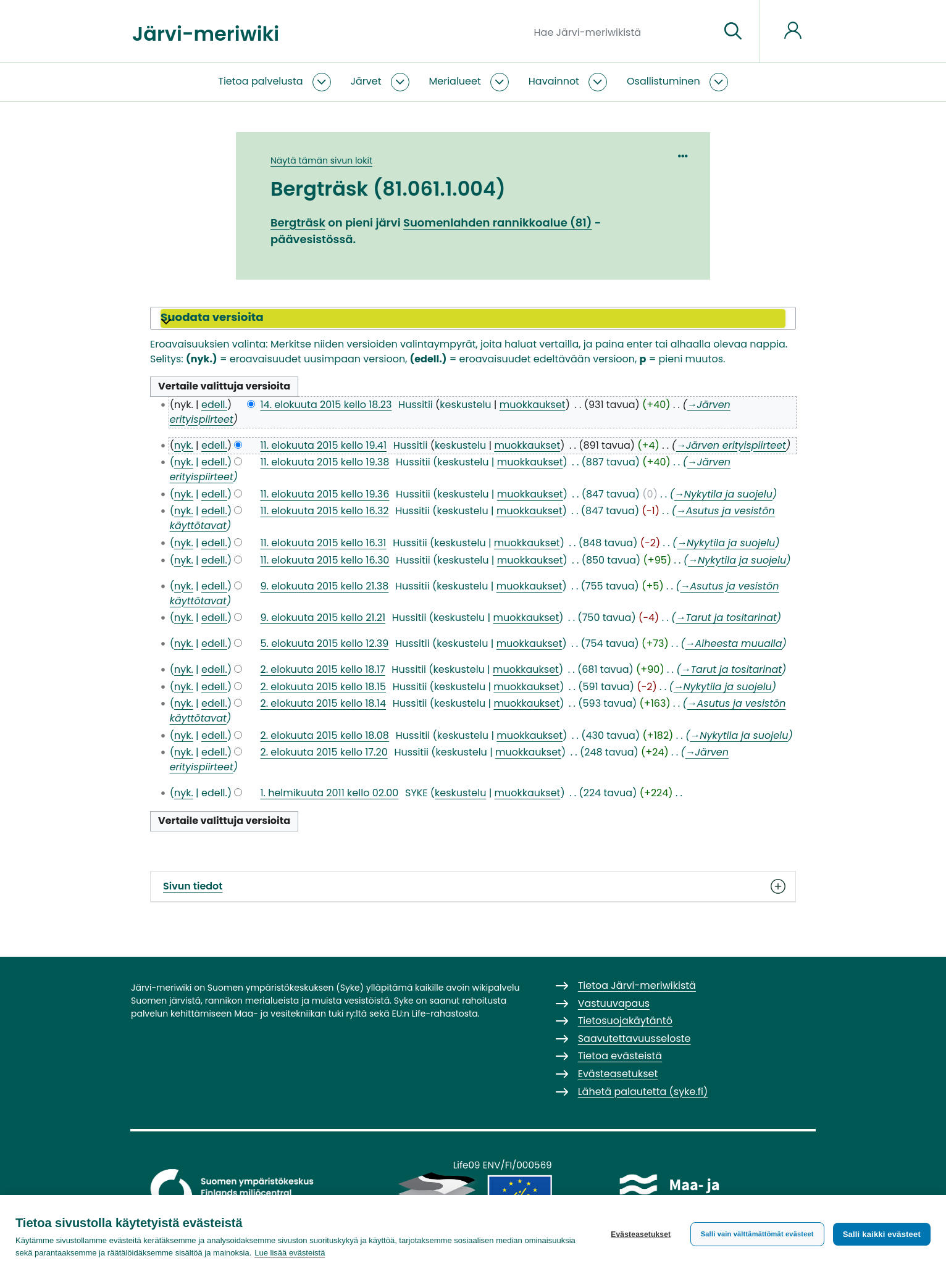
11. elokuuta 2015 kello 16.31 (323, 543)
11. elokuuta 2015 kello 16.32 (324, 511)
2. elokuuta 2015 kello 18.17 (322, 669)
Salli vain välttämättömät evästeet (757, 1234)
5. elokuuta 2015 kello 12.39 (324, 643)
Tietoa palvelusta (260, 81)
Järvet (366, 81)
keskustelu (465, 405)
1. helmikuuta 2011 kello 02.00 (329, 793)
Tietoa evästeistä (620, 1056)
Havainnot (554, 81)
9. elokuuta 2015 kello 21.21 (322, 617)
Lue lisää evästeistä (289, 1252)
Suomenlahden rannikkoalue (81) (497, 222)
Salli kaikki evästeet (882, 1234)
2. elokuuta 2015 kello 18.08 (324, 735)
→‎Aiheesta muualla (733, 643)
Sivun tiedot (473, 886)
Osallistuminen (663, 81)
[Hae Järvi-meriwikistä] (622, 31)
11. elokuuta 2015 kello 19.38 (324, 462)
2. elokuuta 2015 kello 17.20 (323, 752)
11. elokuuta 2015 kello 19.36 (324, 494)
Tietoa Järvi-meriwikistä (637, 985)
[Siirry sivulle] (733, 31)
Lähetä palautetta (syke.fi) (643, 1092)
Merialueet (455, 81)
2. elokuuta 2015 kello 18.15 (323, 687)
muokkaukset (533, 405)
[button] (473, 318)
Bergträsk (297, 222)
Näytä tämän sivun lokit (321, 160)
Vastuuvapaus (614, 1003)
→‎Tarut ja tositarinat (726, 617)
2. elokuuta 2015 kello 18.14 (323, 703)
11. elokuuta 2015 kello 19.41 (323, 445)
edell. (214, 405)
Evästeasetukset (641, 1234)
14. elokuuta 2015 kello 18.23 (325, 405)
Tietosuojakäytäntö (625, 1021)
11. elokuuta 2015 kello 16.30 (324, 560)
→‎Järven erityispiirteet (731, 445)
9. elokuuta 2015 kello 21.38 (324, 586)
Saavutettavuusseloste (634, 1038)
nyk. (183, 445)
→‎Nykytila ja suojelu (723, 494)
